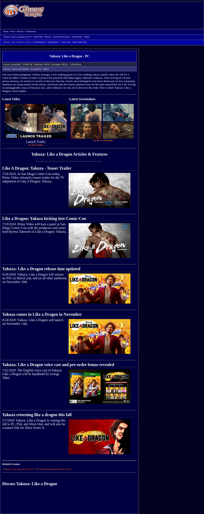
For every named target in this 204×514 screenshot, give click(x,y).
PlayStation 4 (40, 42)
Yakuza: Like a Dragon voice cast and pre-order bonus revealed (58, 364)
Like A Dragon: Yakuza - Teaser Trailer (37, 168)
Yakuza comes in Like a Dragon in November (42, 314)
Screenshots (36, 69)
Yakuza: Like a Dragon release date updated (41, 268)
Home (23, 10)
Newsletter (31, 31)
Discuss (48, 37)
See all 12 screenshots (103, 140)
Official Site (75, 64)
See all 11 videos (35, 145)
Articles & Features (20, 69)
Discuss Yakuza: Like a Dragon (29, 483)
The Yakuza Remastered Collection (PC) (53, 469)
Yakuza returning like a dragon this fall (37, 414)
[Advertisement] (113, 31)
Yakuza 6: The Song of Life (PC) (18, 469)
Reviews (21, 31)
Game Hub (38, 37)
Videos (46, 69)
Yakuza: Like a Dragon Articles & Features (69, 154)
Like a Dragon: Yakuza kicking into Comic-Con (44, 218)
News (12, 31)
